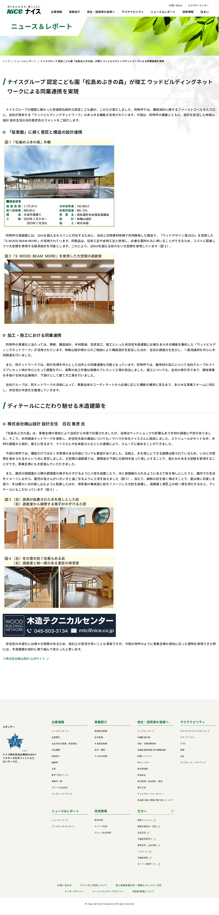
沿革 (54, 769)
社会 (182, 756)
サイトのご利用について (93, 885)
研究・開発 (99, 750)
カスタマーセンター (198, 5)
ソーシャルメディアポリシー (108, 891)
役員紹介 (56, 756)
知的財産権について (144, 891)
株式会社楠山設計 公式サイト (26, 658)
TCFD (183, 744)
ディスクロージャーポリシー (151, 794)
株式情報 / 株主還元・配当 (150, 781)
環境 (182, 750)
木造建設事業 (100, 744)
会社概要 (56, 750)
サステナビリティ (133, 12)
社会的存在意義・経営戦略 (64, 744)
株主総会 (141, 775)
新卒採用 (98, 820)
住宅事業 (98, 737)
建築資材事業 (100, 731)
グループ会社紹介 (60, 787)
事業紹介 (74, 12)
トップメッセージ (60, 731)
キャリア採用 (100, 826)
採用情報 (188, 12)
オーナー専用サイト (146, 864)
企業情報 (56, 12)
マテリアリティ (187, 737)
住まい (204, 12)
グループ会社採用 (102, 833)
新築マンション (144, 820)
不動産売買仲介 (144, 839)
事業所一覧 (57, 781)
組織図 (55, 762)
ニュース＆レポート (163, 12)
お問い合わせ (176, 5)
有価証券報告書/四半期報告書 (151, 750)
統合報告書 (142, 769)
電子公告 (141, 787)
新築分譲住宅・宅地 (146, 826)
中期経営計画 (143, 737)
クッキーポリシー (74, 891)
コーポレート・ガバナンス (193, 762)
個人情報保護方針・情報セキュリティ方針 (139, 885)
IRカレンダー (143, 762)
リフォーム (142, 851)
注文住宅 (141, 833)
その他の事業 (100, 756)
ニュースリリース (60, 820)
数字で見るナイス (60, 775)
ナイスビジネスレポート (63, 826)
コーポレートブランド (62, 794)
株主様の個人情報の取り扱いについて (155, 800)
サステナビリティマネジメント (195, 731)
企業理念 (56, 737)
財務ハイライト (144, 756)
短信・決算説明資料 (146, 744)
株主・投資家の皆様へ (101, 12)
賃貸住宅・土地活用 (146, 845)
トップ (6, 61)
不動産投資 (142, 858)
